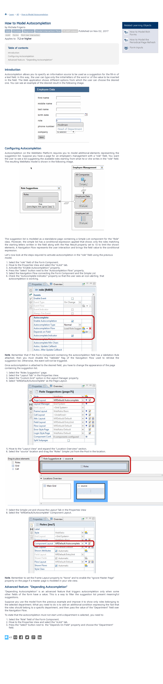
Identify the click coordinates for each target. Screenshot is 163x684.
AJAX (8, 35)
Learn (11, 14)
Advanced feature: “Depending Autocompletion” (30, 59)
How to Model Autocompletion (34, 14)
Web (8, 31)
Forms (15, 35)
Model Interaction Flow (48, 31)
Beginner (29, 31)
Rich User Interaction (30, 35)
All (18, 14)
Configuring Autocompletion (21, 56)
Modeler (17, 31)
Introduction (13, 52)
